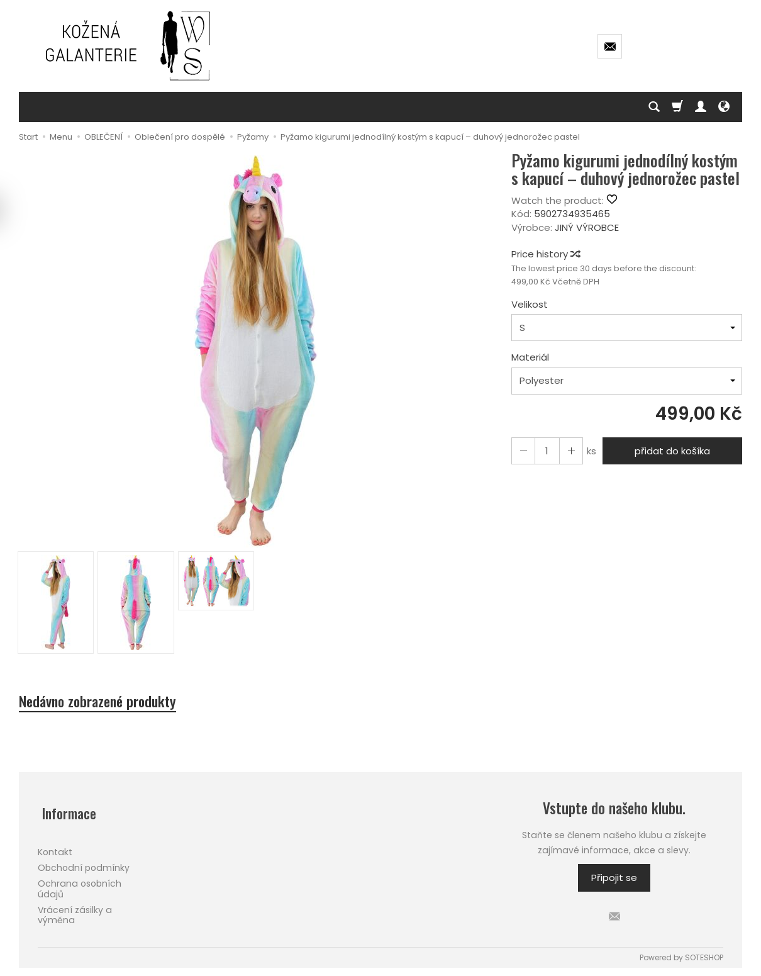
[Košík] (677, 107)
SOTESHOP (704, 959)
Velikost (529, 304)
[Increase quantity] (522, 450)
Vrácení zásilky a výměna (75, 909)
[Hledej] (654, 107)
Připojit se (614, 880)
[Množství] (544, 450)
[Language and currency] (724, 107)
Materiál (530, 357)
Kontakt (55, 845)
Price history (545, 254)
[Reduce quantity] (567, 450)
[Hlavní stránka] (129, 46)
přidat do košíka (670, 450)
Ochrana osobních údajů (79, 882)
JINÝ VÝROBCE (587, 227)
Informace (66, 811)
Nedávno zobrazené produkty (109, 703)
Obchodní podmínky (84, 861)
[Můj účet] (701, 107)
